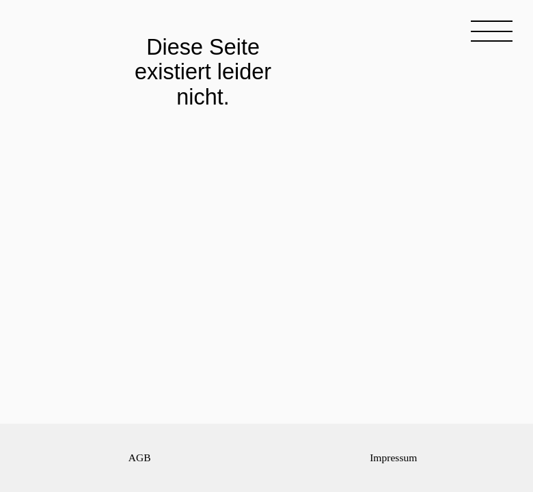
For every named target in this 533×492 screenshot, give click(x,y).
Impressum (393, 457)
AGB (139, 457)
